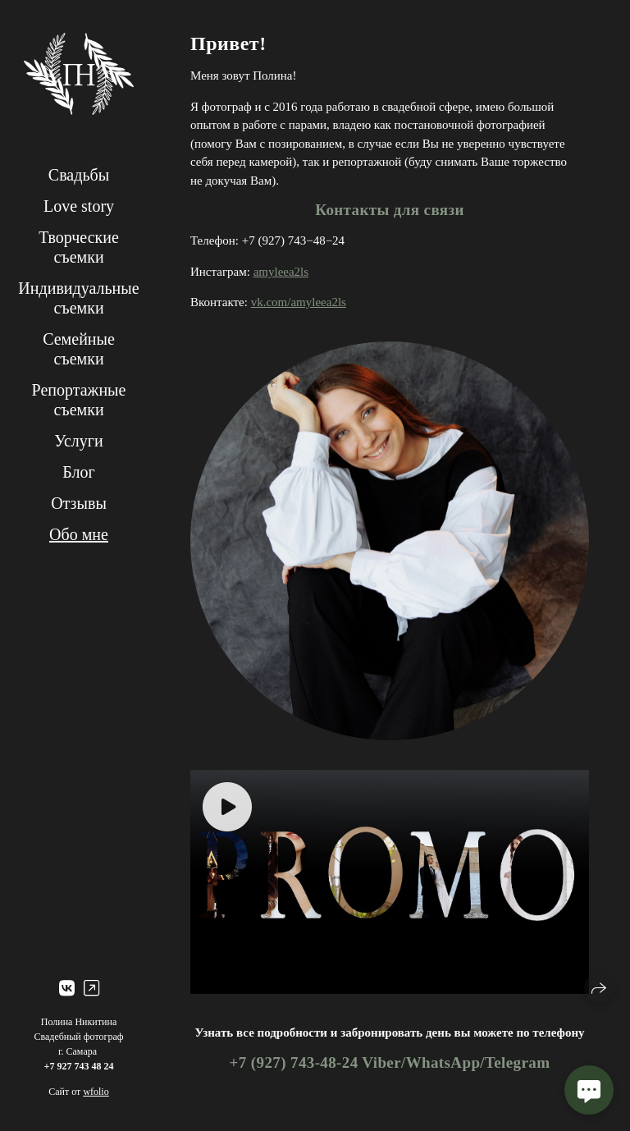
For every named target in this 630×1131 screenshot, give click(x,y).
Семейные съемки (79, 349)
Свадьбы (78, 175)
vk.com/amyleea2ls (298, 302)
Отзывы (79, 503)
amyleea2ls (280, 271)
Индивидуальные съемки (78, 298)
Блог (78, 472)
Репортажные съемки (79, 400)
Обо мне (78, 534)
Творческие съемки (79, 247)
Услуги (78, 441)
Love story (78, 206)
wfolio (95, 1091)
